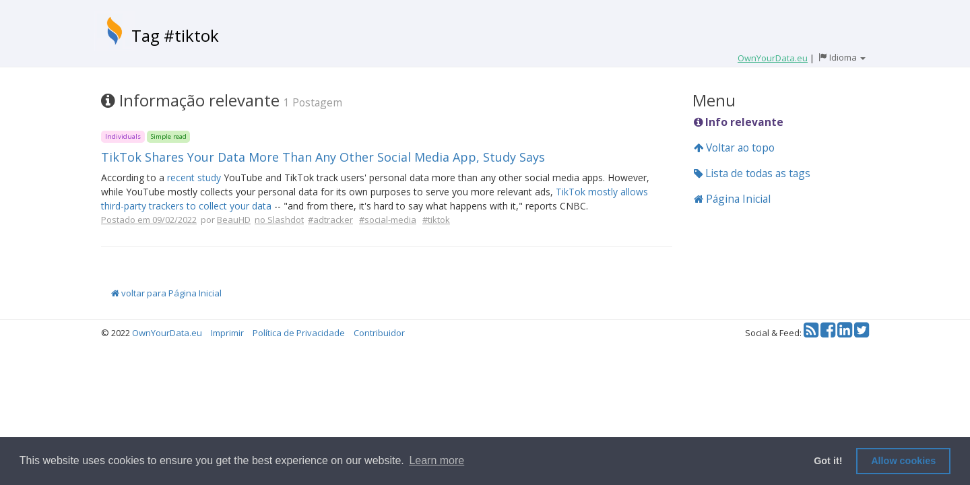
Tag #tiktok (175, 35)
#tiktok (436, 220)
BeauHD (234, 220)
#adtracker (330, 220)
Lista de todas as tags (752, 173)
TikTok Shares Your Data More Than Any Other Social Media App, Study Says (323, 157)
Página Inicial (732, 198)
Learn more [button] (436, 460)
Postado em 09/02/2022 (149, 220)
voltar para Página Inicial (166, 293)
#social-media (387, 220)
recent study (194, 177)
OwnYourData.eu (167, 333)
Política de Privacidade (299, 333)
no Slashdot (279, 220)
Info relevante (738, 122)
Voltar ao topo (734, 147)
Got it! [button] (828, 460)
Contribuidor (379, 333)
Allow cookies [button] (903, 460)
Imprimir (227, 333)
